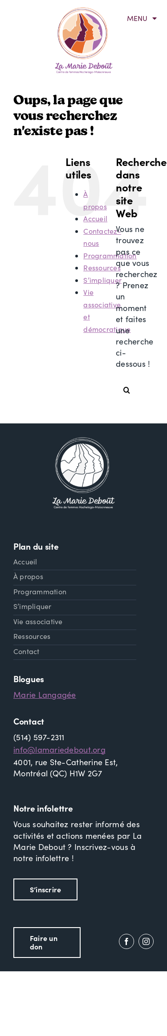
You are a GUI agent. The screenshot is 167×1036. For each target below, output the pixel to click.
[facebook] (126, 941)
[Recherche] (127, 390)
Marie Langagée (44, 694)
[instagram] (146, 941)
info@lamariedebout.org (59, 749)
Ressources (102, 267)
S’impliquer (102, 280)
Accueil (95, 218)
